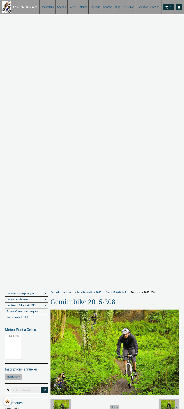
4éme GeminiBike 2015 (88, 292)
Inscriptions (47, 7)
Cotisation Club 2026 (148, 7)
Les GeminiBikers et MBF (20, 305)
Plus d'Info (13, 335)
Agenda (61, 7)
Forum (72, 7)
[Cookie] (8, 401)
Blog (117, 7)
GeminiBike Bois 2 (116, 292)
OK (44, 390)
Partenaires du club (18, 317)
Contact (107, 7)
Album (83, 7)
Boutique (95, 7)
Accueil (54, 292)
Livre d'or (128, 7)
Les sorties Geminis (18, 299)
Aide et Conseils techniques (22, 311)
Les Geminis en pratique (20, 293)
